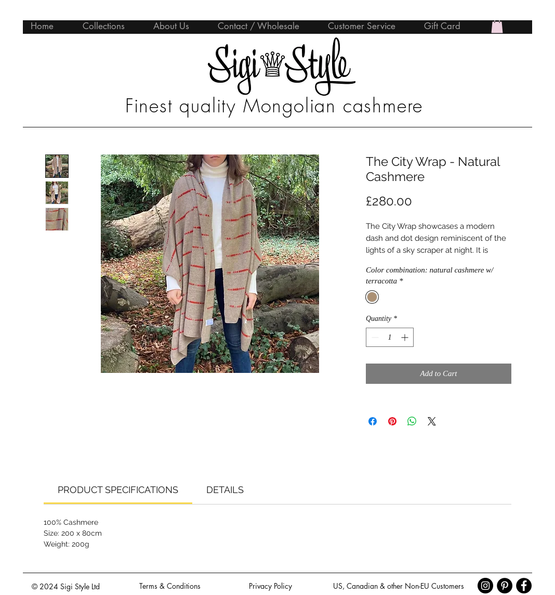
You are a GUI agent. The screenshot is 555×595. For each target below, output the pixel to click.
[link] (118, 489)
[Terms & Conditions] (170, 586)
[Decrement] (373, 337)
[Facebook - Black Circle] (524, 585)
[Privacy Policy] (270, 586)
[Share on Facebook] (372, 421)
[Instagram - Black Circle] (485, 585)
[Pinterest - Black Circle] (504, 585)
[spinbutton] (389, 337)
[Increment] (405, 337)
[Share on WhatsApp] (412, 421)
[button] (497, 26)
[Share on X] (432, 421)
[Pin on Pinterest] (392, 421)
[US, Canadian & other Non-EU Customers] (398, 586)
